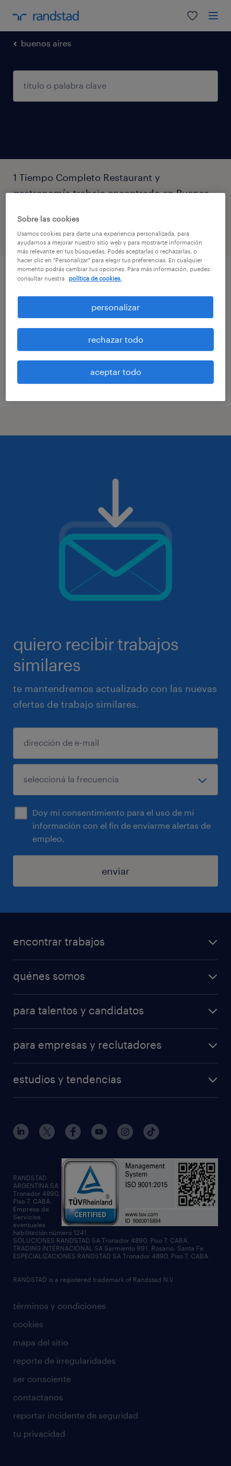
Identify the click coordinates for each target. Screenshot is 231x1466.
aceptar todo (115, 372)
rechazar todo (115, 339)
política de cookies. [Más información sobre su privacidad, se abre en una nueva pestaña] (95, 278)
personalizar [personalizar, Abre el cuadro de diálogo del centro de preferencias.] (115, 307)
